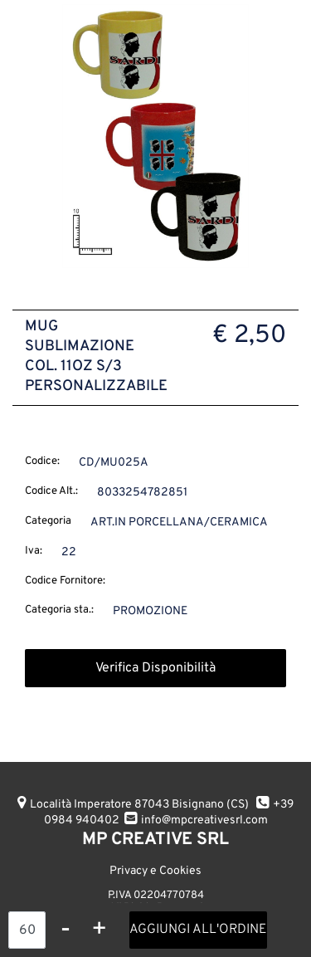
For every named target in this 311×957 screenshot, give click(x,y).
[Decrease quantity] (65, 930)
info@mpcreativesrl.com (204, 820)
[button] (155, 136)
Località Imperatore (139, 805)
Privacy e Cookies (155, 871)
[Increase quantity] (99, 930)
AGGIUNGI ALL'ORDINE (198, 929)
